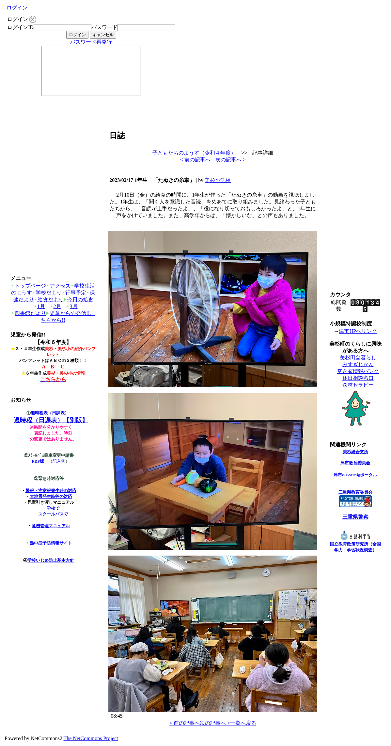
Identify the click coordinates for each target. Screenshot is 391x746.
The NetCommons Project (91, 738)
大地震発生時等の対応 (51, 496)
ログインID (20, 27)
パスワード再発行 (91, 42)
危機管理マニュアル (51, 525)
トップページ (28, 286)
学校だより (47, 292)
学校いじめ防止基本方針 (50, 560)
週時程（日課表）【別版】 (51, 420)
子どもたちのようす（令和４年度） (194, 153)
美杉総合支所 (355, 451)
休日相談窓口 (358, 378)
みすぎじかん (358, 364)
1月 (39, 306)
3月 (72, 306)
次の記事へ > (230, 159)
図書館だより (28, 313)
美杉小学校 (218, 180)
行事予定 (74, 292)
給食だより (49, 299)
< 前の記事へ (195, 159)
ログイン (17, 7)
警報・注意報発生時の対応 (50, 490)
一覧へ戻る (243, 723)
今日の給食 (78, 299)
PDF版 (38, 461)
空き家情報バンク (358, 371)
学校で (53, 508)
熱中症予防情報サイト (51, 543)
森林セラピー (358, 385)
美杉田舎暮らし (358, 357)
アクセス (58, 286)
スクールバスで (53, 514)
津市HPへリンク (358, 331)
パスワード (104, 27)
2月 (55, 306)
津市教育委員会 (355, 462)
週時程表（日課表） (50, 412)
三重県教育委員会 (355, 492)
